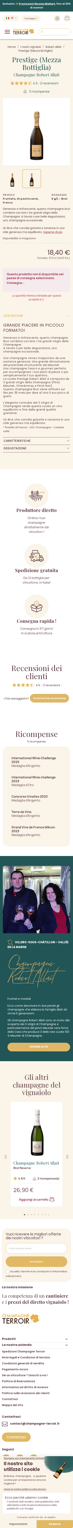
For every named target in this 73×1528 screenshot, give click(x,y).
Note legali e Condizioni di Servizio (26, 1357)
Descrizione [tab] (13, 316)
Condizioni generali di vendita (23, 1363)
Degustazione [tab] (15, 448)
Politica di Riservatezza (18, 1381)
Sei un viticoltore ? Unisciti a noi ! (25, 1375)
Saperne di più (52, 232)
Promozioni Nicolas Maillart (37, 3)
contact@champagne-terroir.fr (35, 1424)
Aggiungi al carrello (36, 1199)
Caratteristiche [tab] (17, 441)
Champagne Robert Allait (36, 74)
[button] (24, 1214)
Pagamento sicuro (15, 1369)
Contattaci (10, 1399)
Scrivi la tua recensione (49, 698)
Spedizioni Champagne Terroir (23, 1351)
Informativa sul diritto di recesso (25, 1387)
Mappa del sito (12, 1405)
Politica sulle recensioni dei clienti (26, 1393)
